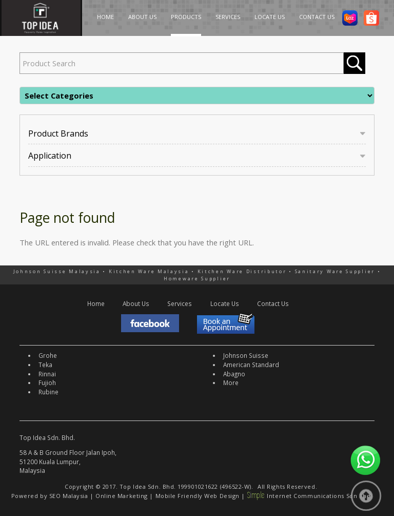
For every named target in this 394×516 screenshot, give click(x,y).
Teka (45, 364)
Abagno (234, 374)
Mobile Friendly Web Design (197, 496)
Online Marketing (121, 496)
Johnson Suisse (245, 355)
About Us (136, 303)
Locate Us (224, 303)
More (231, 382)
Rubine (48, 392)
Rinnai (47, 374)
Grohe (47, 355)
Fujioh (47, 382)
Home (96, 303)
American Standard (251, 364)
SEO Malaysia (68, 496)
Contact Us (273, 303)
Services (179, 303)
